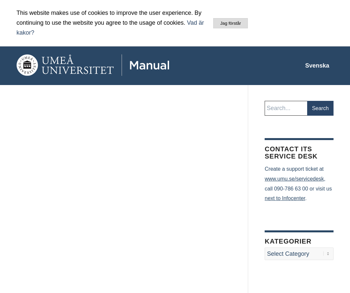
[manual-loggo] (112, 65)
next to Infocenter (285, 198)
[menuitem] (317, 65)
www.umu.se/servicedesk (294, 179)
